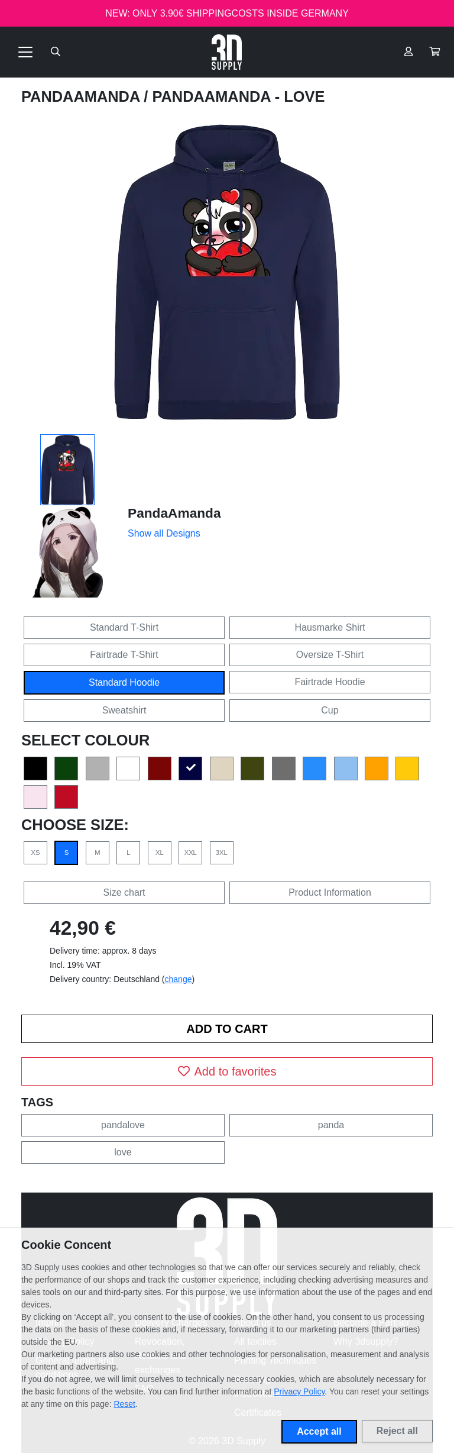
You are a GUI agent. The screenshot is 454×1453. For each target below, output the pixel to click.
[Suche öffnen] (55, 52)
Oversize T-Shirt (330, 655)
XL (159, 852)
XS (35, 852)
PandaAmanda (82, 96)
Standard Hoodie (124, 682)
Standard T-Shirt (124, 627)
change (178, 979)
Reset (124, 1404)
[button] (434, 52)
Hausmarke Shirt (329, 627)
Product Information (329, 892)
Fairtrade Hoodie (329, 682)
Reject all (397, 1431)
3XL (222, 852)
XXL (190, 852)
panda (331, 1125)
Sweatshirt (124, 710)
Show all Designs (164, 533)
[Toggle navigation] (25, 52)
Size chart (124, 892)
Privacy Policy (299, 1391)
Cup (329, 710)
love (122, 1152)
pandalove (123, 1125)
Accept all (319, 1431)
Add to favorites (227, 1071)
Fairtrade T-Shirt (124, 655)
